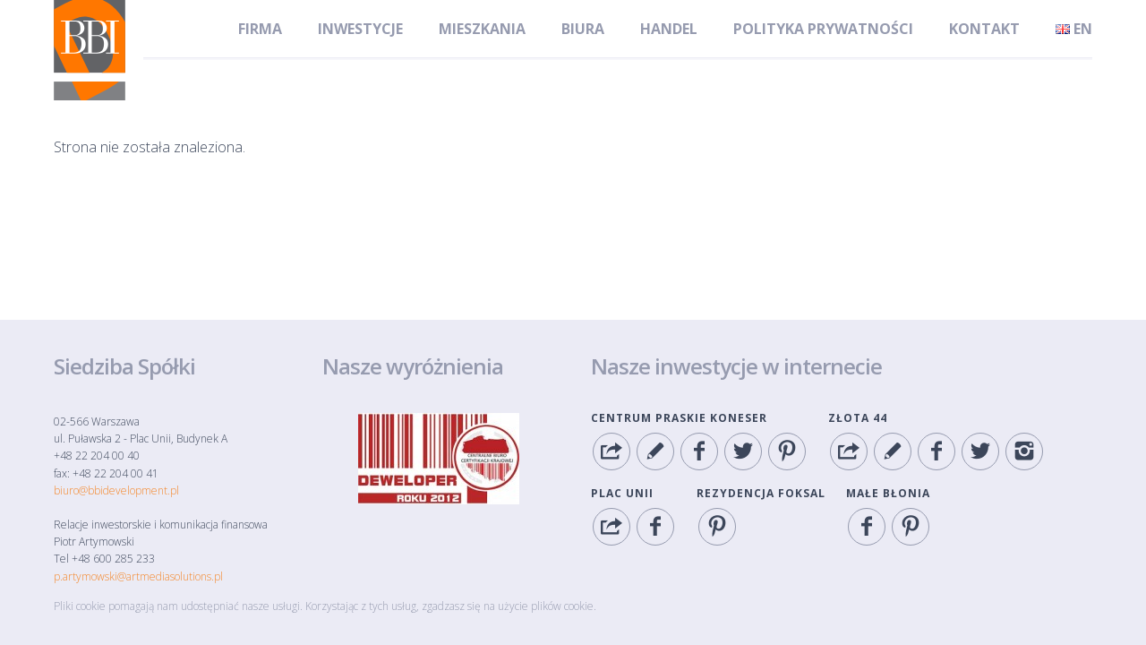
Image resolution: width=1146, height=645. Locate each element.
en (1074, 29)
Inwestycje (360, 29)
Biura (582, 29)
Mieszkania (482, 29)
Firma (260, 29)
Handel (668, 29)
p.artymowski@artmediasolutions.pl (138, 576)
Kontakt (984, 29)
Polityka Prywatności (823, 29)
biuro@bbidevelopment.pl (116, 490)
